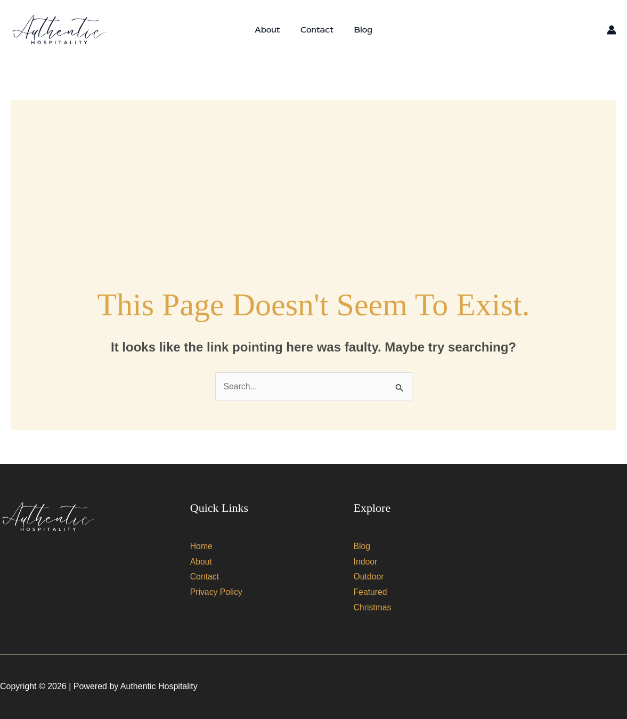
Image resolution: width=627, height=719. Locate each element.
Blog (360, 29)
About (270, 29)
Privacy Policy (216, 592)
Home (201, 546)
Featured (371, 592)
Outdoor (369, 577)
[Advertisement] (313, 174)
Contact (316, 29)
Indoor (366, 561)
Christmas (373, 607)
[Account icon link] (611, 30)
